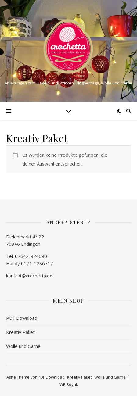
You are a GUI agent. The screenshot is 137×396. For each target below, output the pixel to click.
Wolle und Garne (23, 346)
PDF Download (21, 318)
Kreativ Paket (20, 332)
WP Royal (68, 384)
